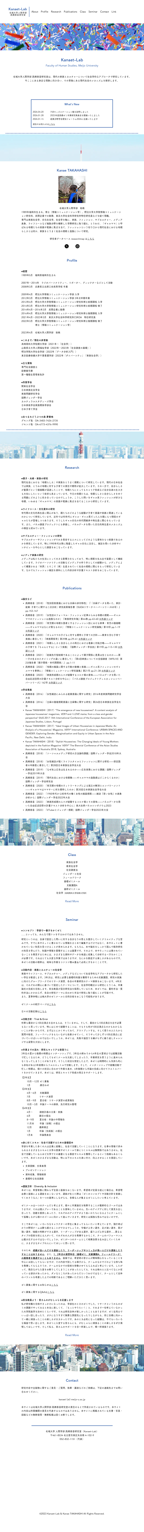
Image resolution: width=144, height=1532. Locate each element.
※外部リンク (106, 619)
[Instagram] (77, 246)
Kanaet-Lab (18, 9)
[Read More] (72, 901)
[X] (67, 246)
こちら (52, 124)
